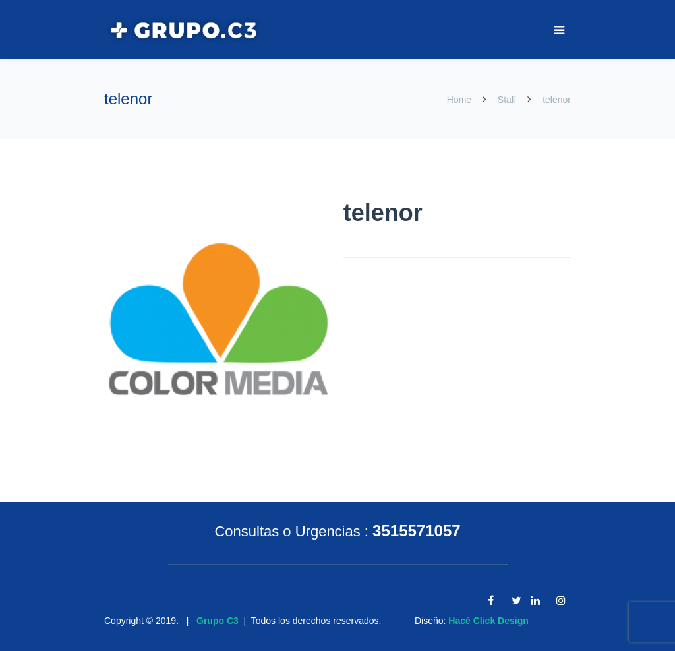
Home (460, 99)
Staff (507, 99)
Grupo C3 (217, 620)
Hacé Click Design (488, 620)
